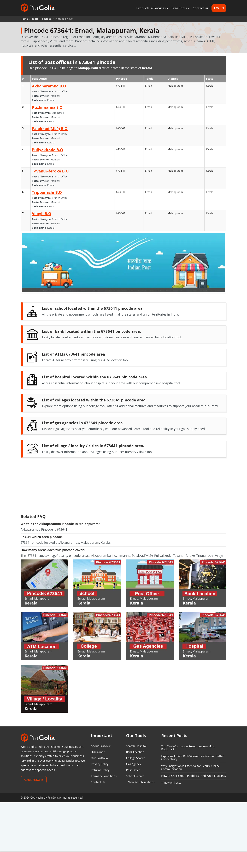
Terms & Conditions (104, 776)
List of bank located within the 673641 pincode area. (91, 331)
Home (24, 18)
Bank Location (135, 752)
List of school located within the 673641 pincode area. (93, 308)
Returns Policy (100, 770)
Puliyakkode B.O (47, 149)
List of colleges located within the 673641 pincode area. (94, 399)
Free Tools (180, 8)
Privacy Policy (99, 764)
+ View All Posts (171, 782)
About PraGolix (33, 780)
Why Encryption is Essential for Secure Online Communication (190, 767)
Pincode (46, 18)
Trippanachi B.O (47, 192)
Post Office (133, 770)
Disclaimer (98, 752)
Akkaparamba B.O (49, 85)
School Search (135, 776)
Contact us (200, 8)
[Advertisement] (123, 487)
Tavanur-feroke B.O (50, 170)
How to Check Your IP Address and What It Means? (193, 776)
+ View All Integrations (140, 782)
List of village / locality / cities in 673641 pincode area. (93, 445)
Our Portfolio (99, 758)
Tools (35, 18)
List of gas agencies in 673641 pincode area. (83, 422)
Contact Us (98, 782)
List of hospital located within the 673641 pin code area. (95, 376)
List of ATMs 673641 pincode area (73, 354)
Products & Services (152, 8)
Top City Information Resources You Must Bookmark (188, 747)
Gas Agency (133, 764)
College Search (135, 758)
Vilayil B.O (41, 213)
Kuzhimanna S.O (47, 107)
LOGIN (219, 8)
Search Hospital (136, 746)
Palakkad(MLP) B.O (50, 128)
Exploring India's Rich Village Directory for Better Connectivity (192, 757)
